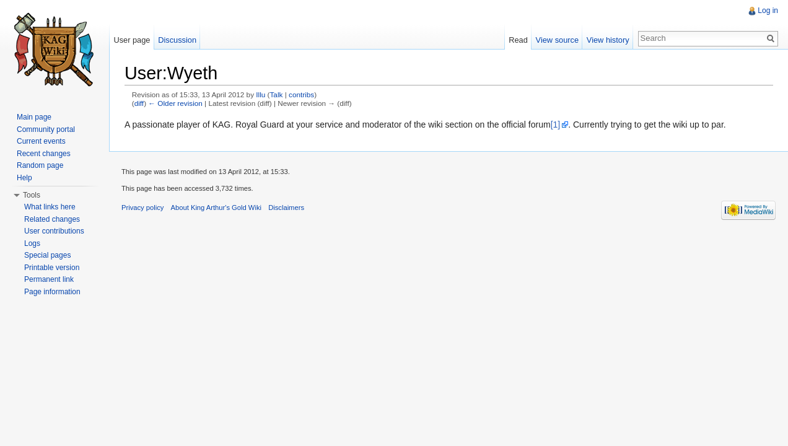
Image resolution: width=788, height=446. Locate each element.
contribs (301, 94)
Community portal (46, 129)
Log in (768, 10)
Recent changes (44, 153)
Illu (260, 94)
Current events (41, 141)
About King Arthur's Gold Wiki (216, 207)
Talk (276, 94)
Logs (32, 243)
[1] (556, 124)
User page (131, 40)
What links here (50, 207)
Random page (40, 165)
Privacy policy (142, 207)
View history (608, 40)
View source (557, 40)
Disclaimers (286, 207)
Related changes (52, 219)
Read (518, 40)
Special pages (47, 255)
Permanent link (49, 279)
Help (24, 177)
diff (139, 103)
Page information (52, 291)
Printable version (51, 267)
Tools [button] (31, 195)
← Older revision (175, 103)
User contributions (54, 231)
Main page (34, 117)
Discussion (177, 40)
